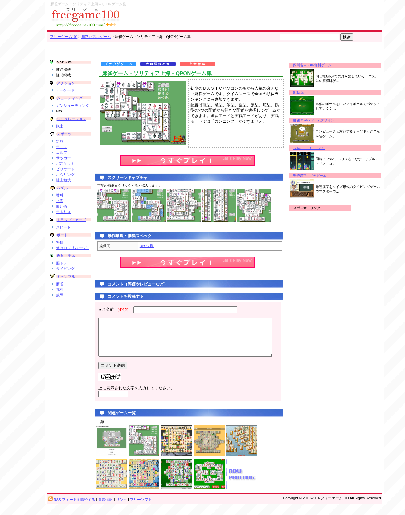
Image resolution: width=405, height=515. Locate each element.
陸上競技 (63, 188)
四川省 (61, 215)
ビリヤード (65, 178)
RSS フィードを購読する (71, 511)
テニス (61, 155)
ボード (62, 247)
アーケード (65, 90)
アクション (65, 83)
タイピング (65, 285)
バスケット (65, 172)
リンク (121, 511)
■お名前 (109, 309)
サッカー (63, 166)
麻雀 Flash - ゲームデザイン (319, 120)
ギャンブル (65, 293)
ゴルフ (61, 161)
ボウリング (65, 183)
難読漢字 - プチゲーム (315, 175)
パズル (62, 196)
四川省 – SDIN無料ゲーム (318, 65)
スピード (63, 239)
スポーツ (63, 142)
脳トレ (61, 280)
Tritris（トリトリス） (315, 148)
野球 (59, 150)
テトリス (63, 220)
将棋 (59, 255)
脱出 (59, 134)
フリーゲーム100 (63, 37)
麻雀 (59, 300)
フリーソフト (141, 511)
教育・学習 (65, 272)
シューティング (69, 98)
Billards (304, 92)
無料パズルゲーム (96, 37)
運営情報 (105, 511)
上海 (59, 209)
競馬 (59, 312)
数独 (59, 204)
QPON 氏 (140, 246)
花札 (59, 306)
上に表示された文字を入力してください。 (130, 395)
